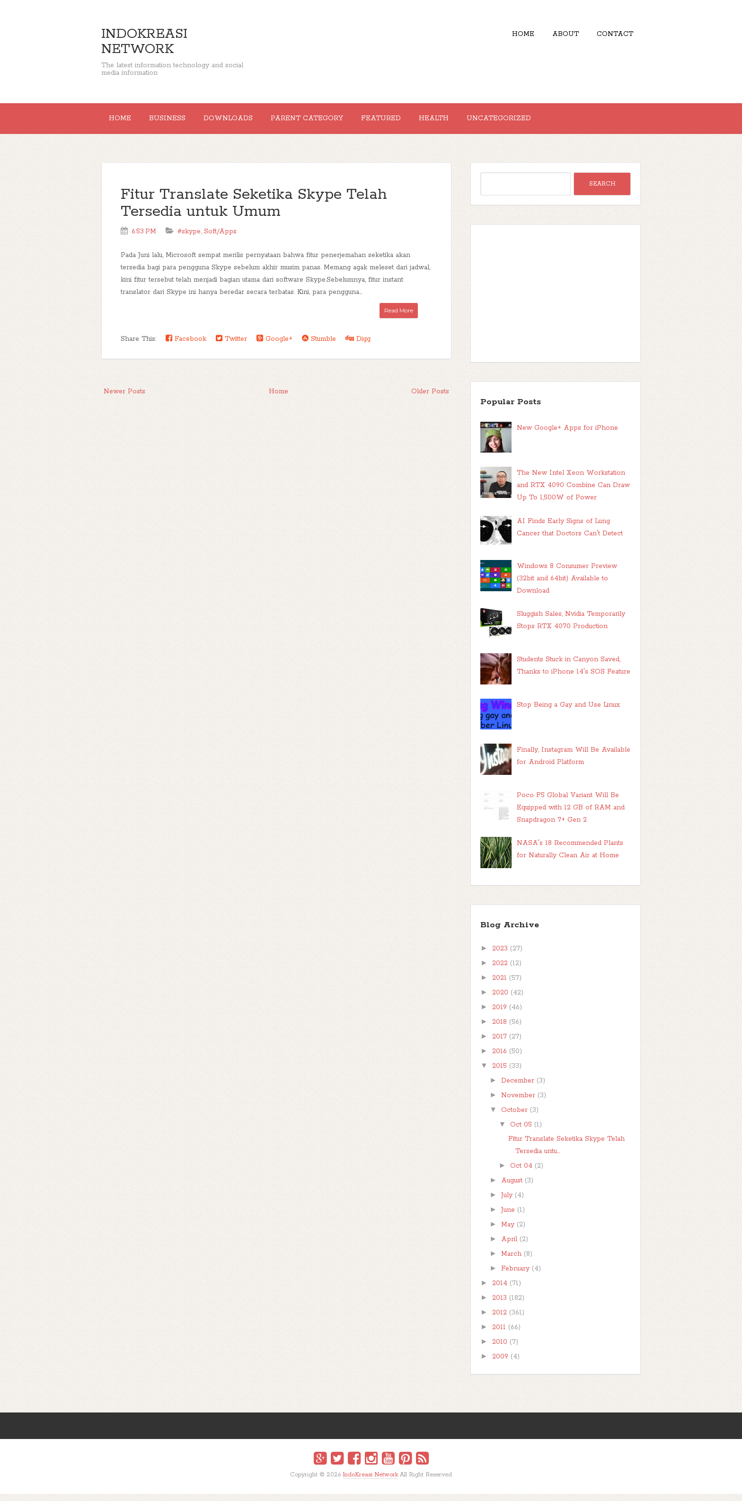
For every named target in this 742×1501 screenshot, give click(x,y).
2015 (499, 1073)
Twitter (231, 345)
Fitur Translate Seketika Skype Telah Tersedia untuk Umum (254, 210)
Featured (413, 122)
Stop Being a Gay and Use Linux (568, 712)
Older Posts (430, 398)
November (518, 1102)
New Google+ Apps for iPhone (567, 435)
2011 (499, 1334)
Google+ (274, 345)
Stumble (319, 345)
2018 (499, 1029)
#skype (189, 238)
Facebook (186, 345)
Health (473, 122)
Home (505, 38)
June (508, 1217)
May (507, 1231)
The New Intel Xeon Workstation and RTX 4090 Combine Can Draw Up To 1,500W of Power (573, 492)
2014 (499, 1290)
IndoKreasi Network (144, 42)
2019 (499, 1014)
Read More (398, 317)
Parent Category (332, 122)
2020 (500, 999)
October (514, 1117)
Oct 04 (521, 1173)
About (554, 38)
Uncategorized (545, 122)
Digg (358, 345)
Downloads (246, 122)
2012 (499, 1319)
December (517, 1088)
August (511, 1187)
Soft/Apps (220, 238)
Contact (611, 38)
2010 (499, 1349)
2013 (499, 1305)
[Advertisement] (555, 300)
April (509, 1246)
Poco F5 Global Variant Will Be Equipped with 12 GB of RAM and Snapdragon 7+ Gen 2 (571, 814)
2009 (500, 1363)
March (511, 1261)
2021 (499, 985)
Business (178, 122)
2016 (499, 1058)
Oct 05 (521, 1132)
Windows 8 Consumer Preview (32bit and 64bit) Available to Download (567, 585)
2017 (499, 1043)
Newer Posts (124, 398)
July (506, 1202)
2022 (500, 970)
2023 (500, 955)
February (515, 1275)
